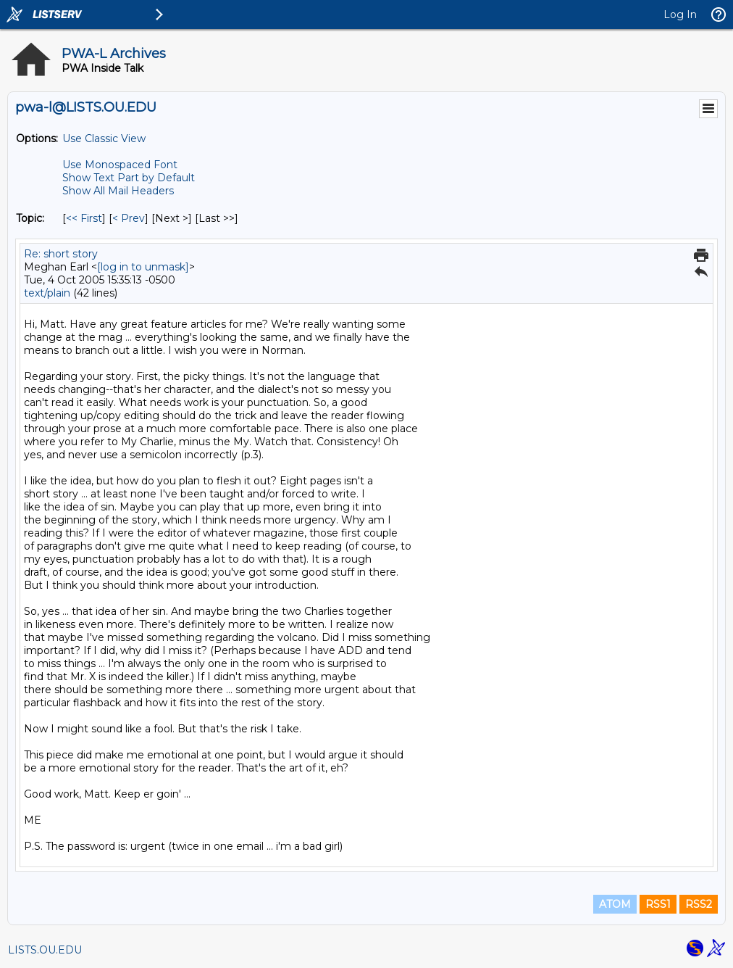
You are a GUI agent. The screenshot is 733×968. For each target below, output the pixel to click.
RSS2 (698, 904)
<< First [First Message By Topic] (84, 218)
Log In (680, 14)
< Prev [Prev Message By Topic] (128, 218)
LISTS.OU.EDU (45, 949)
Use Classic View (104, 138)
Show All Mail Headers (118, 190)
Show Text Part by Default (128, 177)
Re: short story (61, 253)
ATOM (615, 904)
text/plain (47, 292)
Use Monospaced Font (119, 164)
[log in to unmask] (143, 266)
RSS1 (658, 904)
